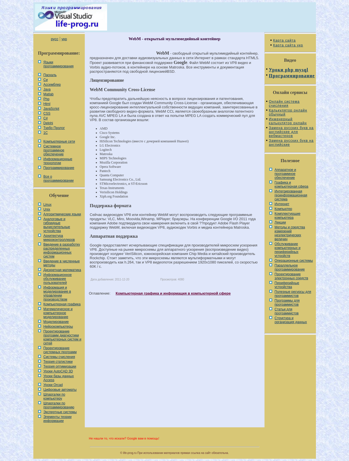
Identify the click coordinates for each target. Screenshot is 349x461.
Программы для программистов (287, 302)
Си (46, 80)
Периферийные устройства (287, 285)
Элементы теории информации (58, 419)
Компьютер (283, 209)
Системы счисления (59, 357)
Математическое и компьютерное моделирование (58, 313)
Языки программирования (59, 64)
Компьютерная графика (62, 304)
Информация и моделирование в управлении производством (57, 293)
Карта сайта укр (288, 45)
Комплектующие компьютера (287, 216)
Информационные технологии (58, 161)
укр (64, 39)
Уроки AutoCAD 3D (58, 371)
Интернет (282, 204)
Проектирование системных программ (60, 350)
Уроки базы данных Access (59, 378)
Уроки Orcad (53, 385)
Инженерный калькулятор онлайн (288, 121)
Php (46, 99)
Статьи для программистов (287, 311)
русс (54, 39)
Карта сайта (284, 40)
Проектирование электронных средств (291, 276)
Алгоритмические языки (62, 214)
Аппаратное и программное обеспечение (285, 174)
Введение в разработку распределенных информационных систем (62, 250)
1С (46, 133)
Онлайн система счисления (284, 104)
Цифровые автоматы (60, 390)
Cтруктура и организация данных (291, 320)
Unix (47, 209)
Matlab (49, 94)
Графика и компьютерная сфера (292, 184)
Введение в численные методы (62, 263)
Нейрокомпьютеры (58, 327)
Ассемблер (52, 85)
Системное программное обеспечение (54, 150)
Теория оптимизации (60, 366)
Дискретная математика (62, 270)
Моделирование (56, 322)
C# (46, 118)
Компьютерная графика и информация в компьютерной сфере (173, 293)
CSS (47, 113)
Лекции (280, 222)
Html (47, 104)
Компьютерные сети (59, 141)
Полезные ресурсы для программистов (293, 294)
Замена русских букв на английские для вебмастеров (291, 132)
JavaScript (51, 109)
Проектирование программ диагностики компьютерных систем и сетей (62, 337)
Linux (48, 205)
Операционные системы (294, 261)
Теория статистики (58, 362)
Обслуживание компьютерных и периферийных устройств (288, 250)
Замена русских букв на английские (291, 143)
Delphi (48, 123)
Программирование (59, 168)
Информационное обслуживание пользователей (58, 279)
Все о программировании (59, 179)
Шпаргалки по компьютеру (54, 396)
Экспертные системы (60, 412)
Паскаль (50, 75)
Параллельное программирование (290, 267)
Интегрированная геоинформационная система (291, 195)
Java (47, 89)
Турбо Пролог (54, 128)
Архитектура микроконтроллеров (59, 238)
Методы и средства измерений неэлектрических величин (290, 233)
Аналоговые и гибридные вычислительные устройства (57, 225)
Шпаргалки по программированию (59, 405)
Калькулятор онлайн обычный (288, 112)
